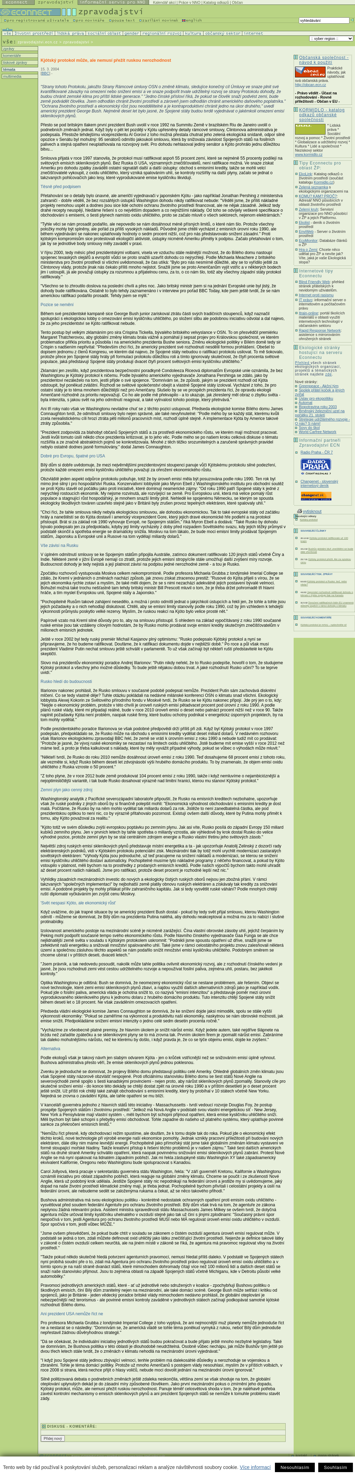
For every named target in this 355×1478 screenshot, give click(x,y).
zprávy (8, 49)
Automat (305, 402)
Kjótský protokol (309, 519)
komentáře (11, 55)
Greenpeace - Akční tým (318, 386)
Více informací (255, 1467)
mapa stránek (328, 1456)
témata (8, 69)
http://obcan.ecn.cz (310, 85)
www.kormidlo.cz (308, 154)
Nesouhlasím (294, 1467)
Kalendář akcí (164, 2)
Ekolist (304, 222)
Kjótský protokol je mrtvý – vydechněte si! (324, 624)
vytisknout (309, 511)
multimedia (11, 76)
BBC (45, 73)
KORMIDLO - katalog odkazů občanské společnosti (322, 115)
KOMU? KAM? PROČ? (318, 196)
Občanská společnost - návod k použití (324, 60)
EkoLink (305, 174)
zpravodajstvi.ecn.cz (38, 42)
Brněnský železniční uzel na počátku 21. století (320, 413)
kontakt (301, 1456)
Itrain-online (308, 313)
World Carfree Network (317, 432)
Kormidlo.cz (323, 182)
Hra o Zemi (308, 249)
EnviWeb (306, 231)
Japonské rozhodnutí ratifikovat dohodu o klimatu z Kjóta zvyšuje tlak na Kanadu (327, 594)
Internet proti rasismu (316, 295)
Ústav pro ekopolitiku (316, 398)
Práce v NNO (189, 2)
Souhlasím (335, 1467)
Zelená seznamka (313, 187)
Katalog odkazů (216, 2)
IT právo (305, 300)
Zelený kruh (308, 209)
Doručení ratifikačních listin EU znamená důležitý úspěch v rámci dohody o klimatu (327, 604)
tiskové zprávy (14, 62)
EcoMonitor (308, 240)
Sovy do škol (309, 427)
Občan (237, 2)
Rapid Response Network (320, 330)
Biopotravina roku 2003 (318, 407)
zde (328, 374)
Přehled (303, 363)
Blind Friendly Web (314, 282)
